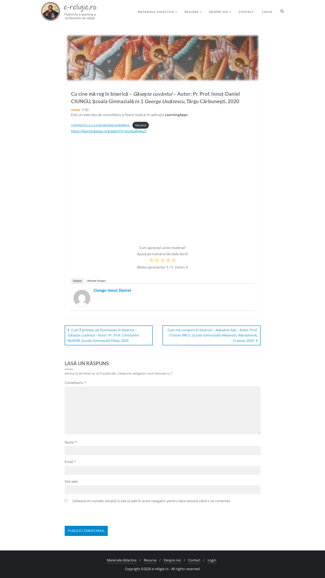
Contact (194, 560)
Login (212, 560)
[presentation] (96, 516)
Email (70, 461)
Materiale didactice (122, 560)
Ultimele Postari (96, 280)
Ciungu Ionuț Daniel (112, 290)
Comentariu (75, 382)
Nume (71, 442)
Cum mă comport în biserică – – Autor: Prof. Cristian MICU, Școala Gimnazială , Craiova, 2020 (212, 335)
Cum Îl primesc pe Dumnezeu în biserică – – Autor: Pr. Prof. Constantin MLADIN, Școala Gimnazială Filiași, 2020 (103, 335)
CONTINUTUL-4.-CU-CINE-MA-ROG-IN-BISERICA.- (101, 125)
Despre (77, 280)
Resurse (150, 560)
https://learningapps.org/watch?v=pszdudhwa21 (109, 131)
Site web (71, 481)
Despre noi (172, 560)
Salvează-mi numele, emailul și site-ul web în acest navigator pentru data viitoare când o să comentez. (151, 501)
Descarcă (140, 125)
